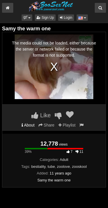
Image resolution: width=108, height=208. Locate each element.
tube (51, 166)
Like (41, 115)
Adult (64, 159)
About (28, 125)
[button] (27, 17)
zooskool (79, 166)
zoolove (63, 166)
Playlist (66, 125)
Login (66, 18)
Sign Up (45, 18)
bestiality (38, 166)
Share (46, 125)
